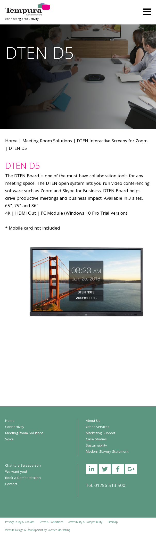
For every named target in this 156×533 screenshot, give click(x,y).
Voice (9, 439)
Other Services (97, 427)
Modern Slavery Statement (107, 452)
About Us (93, 421)
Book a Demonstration (23, 478)
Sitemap (113, 522)
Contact (11, 484)
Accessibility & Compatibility (85, 522)
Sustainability (96, 446)
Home (11, 141)
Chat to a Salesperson (23, 466)
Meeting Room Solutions (47, 141)
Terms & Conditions (51, 522)
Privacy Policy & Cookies (19, 522)
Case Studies (96, 439)
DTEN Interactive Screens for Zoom (112, 141)
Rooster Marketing (58, 530)
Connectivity (14, 427)
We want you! (16, 472)
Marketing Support (100, 433)
